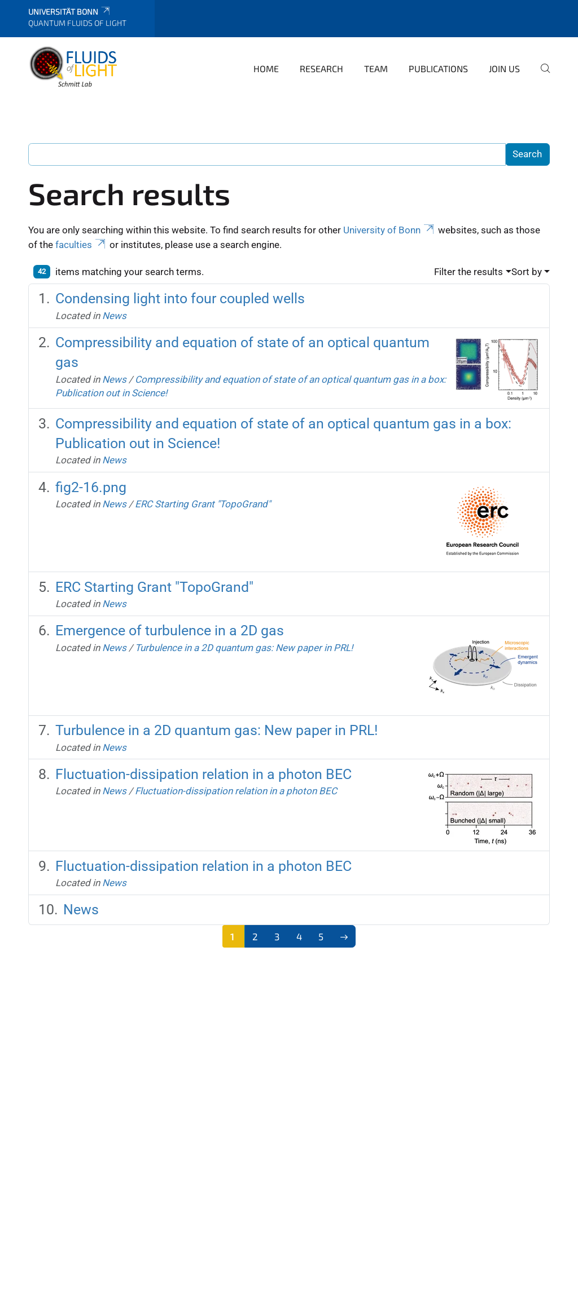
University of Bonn (389, 230)
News (114, 315)
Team (376, 68)
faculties (81, 244)
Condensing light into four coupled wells (180, 298)
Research (321, 68)
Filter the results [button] (468, 271)
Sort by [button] (526, 271)
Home (266, 68)
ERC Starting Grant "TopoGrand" (202, 504)
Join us (504, 68)
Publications (438, 68)
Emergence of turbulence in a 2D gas (169, 630)
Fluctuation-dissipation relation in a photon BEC (203, 774)
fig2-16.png (90, 487)
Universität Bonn (69, 11)
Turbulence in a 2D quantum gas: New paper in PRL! (244, 647)
